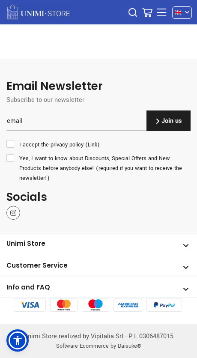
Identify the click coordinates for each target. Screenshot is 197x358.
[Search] (133, 12)
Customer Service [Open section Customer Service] (97, 266)
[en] (182, 12)
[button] (18, 340)
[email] (76, 120)
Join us (168, 120)
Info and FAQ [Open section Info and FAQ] (97, 288)
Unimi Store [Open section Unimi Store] (97, 244)
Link (92, 144)
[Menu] (162, 12)
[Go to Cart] (147, 12)
